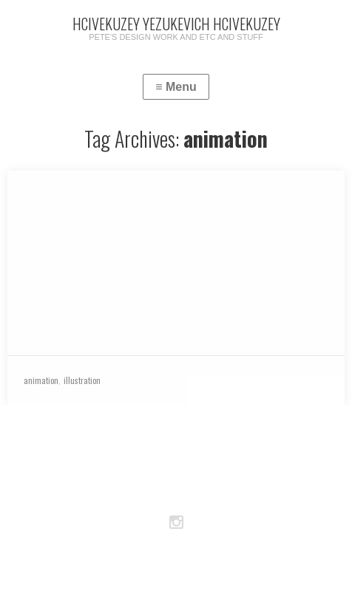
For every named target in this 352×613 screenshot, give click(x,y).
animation (41, 380)
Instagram (176, 523)
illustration (82, 380)
